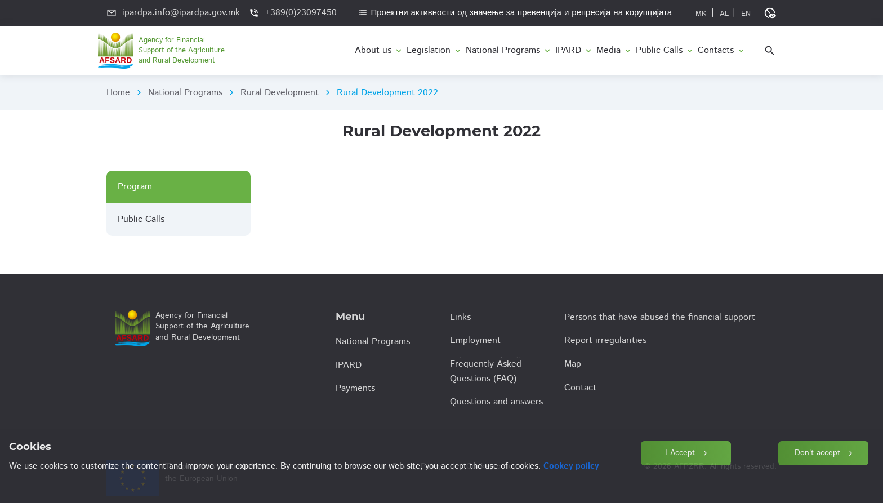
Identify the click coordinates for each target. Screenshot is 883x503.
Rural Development (279, 92)
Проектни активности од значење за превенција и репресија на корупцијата (515, 13)
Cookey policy (491, 466)
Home (118, 92)
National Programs (185, 92)
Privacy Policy (417, 466)
